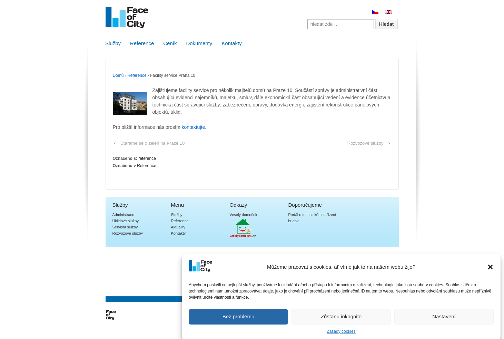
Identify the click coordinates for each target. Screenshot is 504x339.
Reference (142, 43)
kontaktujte (193, 127)
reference (147, 158)
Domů (118, 75)
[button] (490, 270)
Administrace (123, 215)
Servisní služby (125, 227)
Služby (113, 43)
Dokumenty (199, 43)
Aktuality (178, 227)
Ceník (170, 43)
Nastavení (444, 320)
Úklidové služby (125, 221)
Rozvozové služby (365, 143)
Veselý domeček (243, 215)
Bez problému (239, 320)
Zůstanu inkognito (341, 320)
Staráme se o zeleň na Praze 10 (152, 143)
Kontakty (231, 43)
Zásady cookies (341, 334)
